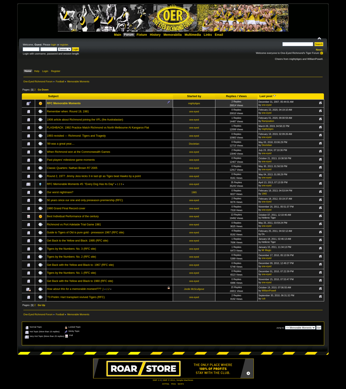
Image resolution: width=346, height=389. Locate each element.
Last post (268, 96)
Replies (231, 96)
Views (243, 96)
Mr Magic (266, 250)
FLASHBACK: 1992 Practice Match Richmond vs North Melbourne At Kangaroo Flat (98, 127)
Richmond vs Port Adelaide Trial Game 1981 (74, 224)
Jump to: (280, 328)
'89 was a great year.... (60, 143)
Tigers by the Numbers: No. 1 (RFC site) (71, 272)
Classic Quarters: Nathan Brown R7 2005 (72, 168)
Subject (53, 96)
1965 (194, 192)
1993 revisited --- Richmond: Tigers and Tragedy (76, 135)
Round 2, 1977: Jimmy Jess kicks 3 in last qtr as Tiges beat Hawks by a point (94, 176)
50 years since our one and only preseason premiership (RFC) (85, 200)
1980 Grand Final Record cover (66, 208)
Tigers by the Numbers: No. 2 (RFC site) (71, 256)
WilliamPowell (269, 290)
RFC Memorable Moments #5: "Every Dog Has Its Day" (80, 184)
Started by (194, 96)
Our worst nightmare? (60, 192)
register (64, 44)
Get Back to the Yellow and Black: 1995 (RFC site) (77, 240)
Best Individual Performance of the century (73, 216)
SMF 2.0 (157, 380)
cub (263, 298)
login (53, 44)
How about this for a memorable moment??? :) (75, 289)
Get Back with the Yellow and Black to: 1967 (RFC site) (80, 264)
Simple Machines (184, 380)
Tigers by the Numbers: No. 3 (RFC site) (71, 248)
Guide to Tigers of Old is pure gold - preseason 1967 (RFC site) (85, 232)
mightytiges (194, 103)
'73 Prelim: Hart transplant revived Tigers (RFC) (76, 297)
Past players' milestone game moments (71, 159)
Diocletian (194, 143)
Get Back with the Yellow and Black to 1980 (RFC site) (80, 281)
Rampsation (268, 121)
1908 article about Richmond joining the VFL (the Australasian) (85, 119)
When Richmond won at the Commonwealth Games (78, 151)
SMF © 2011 (169, 380)
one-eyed (266, 105)
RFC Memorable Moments (64, 103)
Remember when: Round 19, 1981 (68, 111)
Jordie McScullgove (194, 289)
